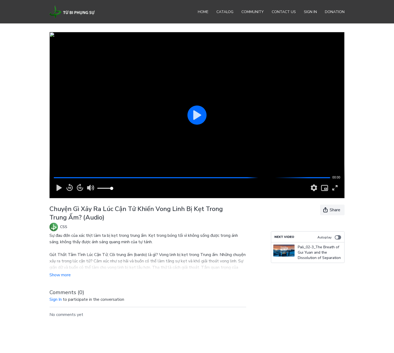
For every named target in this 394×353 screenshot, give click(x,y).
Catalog (224, 11)
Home (203, 11)
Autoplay (329, 237)
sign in (55, 299)
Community (252, 11)
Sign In (310, 11)
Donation (335, 11)
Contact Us (284, 11)
